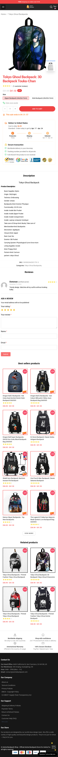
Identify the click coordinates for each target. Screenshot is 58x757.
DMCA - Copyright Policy (10, 692)
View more (29, 533)
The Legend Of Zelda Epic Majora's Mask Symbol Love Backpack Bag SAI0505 (42, 519)
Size (4, 94)
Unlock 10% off (54, 747)
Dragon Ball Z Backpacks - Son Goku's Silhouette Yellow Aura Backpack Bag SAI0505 (41, 398)
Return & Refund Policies (10, 712)
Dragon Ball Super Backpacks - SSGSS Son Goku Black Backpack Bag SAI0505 (14, 439)
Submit (5, 354)
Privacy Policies (7, 688)
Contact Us (5, 715)
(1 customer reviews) (20, 86)
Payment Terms (7, 709)
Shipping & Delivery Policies (11, 705)
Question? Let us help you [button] (47, 754)
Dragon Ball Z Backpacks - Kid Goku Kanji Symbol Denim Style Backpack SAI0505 (14, 398)
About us (5, 682)
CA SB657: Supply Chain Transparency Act (16, 695)
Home (3, 14)
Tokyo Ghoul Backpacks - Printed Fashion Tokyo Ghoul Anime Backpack (42, 616)
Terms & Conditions (8, 685)
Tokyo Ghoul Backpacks (18, 14)
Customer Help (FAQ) (9, 718)
